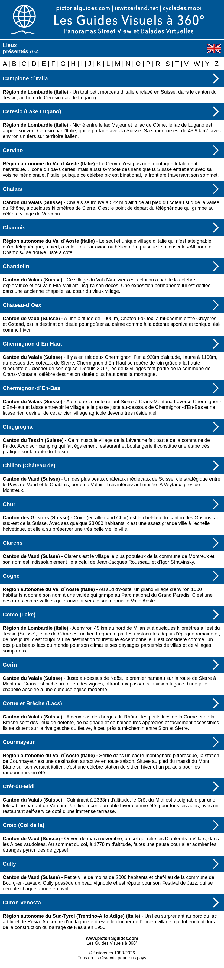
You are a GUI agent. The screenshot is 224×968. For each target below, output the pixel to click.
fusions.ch (103, 953)
